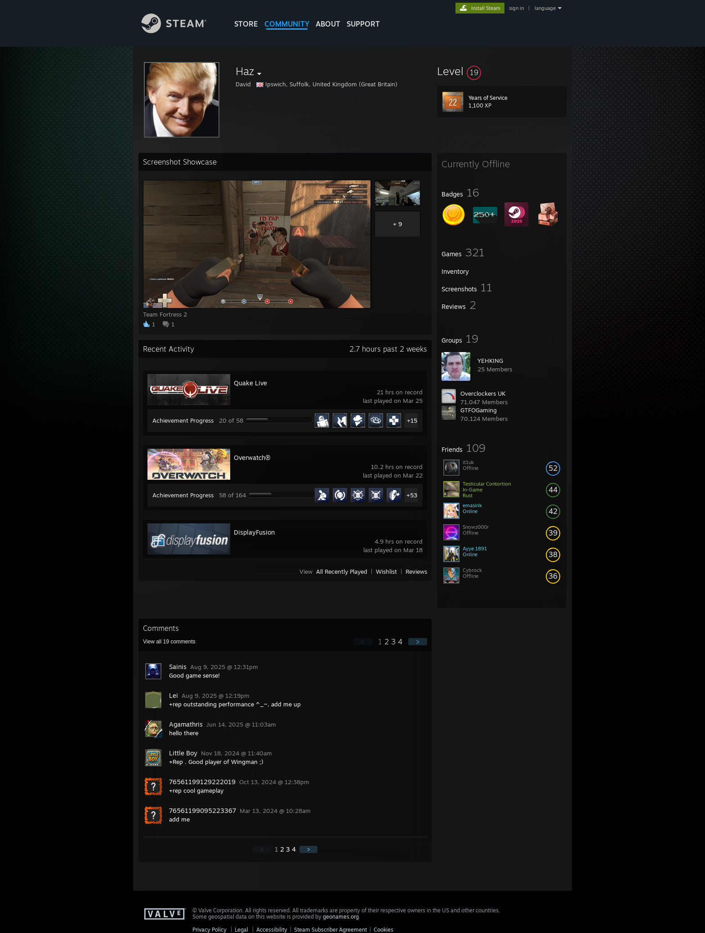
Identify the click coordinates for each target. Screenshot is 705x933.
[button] (502, 71)
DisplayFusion (254, 532)
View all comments (169, 641)
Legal (241, 929)
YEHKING (490, 360)
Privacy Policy (209, 929)
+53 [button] (411, 495)
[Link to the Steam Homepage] (180, 31)
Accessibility (271, 929)
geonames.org (341, 916)
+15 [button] (412, 420)
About (328, 23)
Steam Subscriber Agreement (330, 929)
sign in (516, 8)
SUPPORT (363, 23)
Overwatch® (252, 457)
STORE (246, 23)
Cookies (383, 929)
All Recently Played (341, 571)
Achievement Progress (183, 420)
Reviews (416, 571)
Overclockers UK (482, 393)
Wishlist (386, 571)
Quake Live (250, 383)
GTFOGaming (478, 410)
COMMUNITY (286, 23)
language (545, 8)
